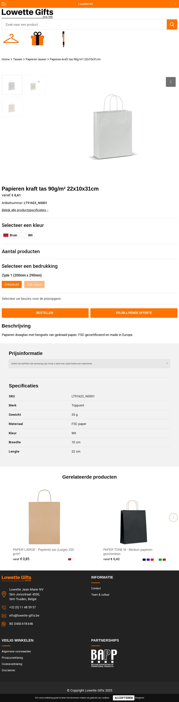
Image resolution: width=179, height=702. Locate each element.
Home (6, 59)
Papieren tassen (36, 59)
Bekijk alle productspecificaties (25, 210)
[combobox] (84, 24)
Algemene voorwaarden (17, 652)
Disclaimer (9, 672)
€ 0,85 (21, 559)
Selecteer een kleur (23, 225)
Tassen (18, 59)
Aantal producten (21, 251)
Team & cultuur (101, 595)
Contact (96, 589)
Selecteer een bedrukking (30, 266)
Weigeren (139, 698)
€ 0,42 (111, 559)
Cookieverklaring (13, 665)
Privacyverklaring (13, 658)
